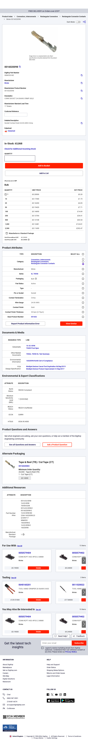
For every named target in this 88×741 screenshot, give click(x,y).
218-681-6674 (10, 702)
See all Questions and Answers (22, 445)
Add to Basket (44, 166)
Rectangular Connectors (49, 17)
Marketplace (7, 667)
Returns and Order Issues (56, 673)
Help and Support (53, 665)
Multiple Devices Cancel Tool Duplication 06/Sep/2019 (46, 366)
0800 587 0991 (10, 698)
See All (19, 546)
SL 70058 (34, 274)
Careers (5, 673)
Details (38, 568)
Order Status (51, 667)
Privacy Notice (71, 652)
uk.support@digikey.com (14, 705)
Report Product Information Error (25, 324)
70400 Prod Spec (32, 348)
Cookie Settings (52, 738)
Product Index (7, 17)
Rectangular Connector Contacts (74, 17)
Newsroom (7, 682)
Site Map (6, 676)
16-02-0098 (30, 346)
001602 (34, 317)
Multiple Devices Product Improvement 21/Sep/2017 (45, 369)
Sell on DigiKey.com (10, 670)
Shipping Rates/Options (55, 670)
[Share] (84, 22)
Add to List (44, 173)
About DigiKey (8, 665)
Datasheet (9, 131)
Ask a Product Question (57, 445)
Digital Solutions (9, 679)
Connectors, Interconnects (26, 17)
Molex (6, 83)
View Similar (71, 324)
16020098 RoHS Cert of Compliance (39, 361)
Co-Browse (9, 708)
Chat (6, 695)
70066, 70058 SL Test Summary (37, 354)
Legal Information (53, 676)
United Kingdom (16, 736)
